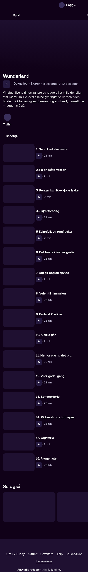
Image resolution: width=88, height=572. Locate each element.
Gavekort (46, 534)
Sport (16, 15)
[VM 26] (53, 15)
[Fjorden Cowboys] (29, 487)
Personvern (44, 541)
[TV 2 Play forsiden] (30, 5)
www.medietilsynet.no (66, 553)
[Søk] (6, 15)
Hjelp (59, 534)
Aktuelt (32, 534)
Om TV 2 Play (15, 534)
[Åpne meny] (82, 5)
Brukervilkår (74, 534)
